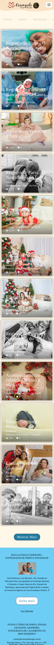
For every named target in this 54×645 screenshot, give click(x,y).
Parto (22, 20)
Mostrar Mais (27, 537)
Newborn (40, 20)
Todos (7, 20)
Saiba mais (27, 601)
